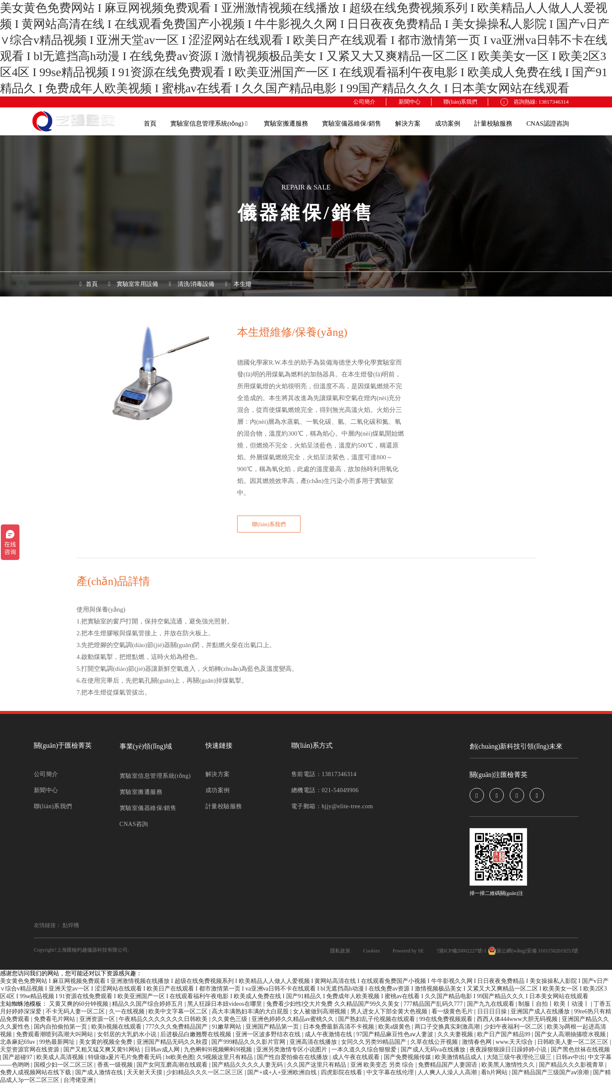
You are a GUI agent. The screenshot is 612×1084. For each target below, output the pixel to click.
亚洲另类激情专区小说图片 (292, 1049)
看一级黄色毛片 (453, 1011)
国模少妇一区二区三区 (64, 1065)
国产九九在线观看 (491, 1004)
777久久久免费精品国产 (177, 1027)
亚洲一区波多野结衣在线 (268, 1034)
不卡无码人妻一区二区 (76, 1011)
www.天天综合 (515, 1042)
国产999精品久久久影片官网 (249, 1042)
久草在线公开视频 (434, 1042)
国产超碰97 (18, 1057)
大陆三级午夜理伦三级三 (519, 1057)
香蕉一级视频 (115, 1065)
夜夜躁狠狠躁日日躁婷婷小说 (509, 1049)
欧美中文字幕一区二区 (178, 1011)
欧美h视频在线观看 (117, 1027)
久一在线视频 (127, 1011)
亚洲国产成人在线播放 (541, 1011)
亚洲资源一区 (98, 1019)
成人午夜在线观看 (356, 1057)
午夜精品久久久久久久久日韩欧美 (164, 1019)
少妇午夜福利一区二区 (514, 1027)
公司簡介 (364, 102)
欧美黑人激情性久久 (508, 1065)
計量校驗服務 (493, 123)
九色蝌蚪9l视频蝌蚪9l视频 (219, 1049)
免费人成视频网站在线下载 (36, 1072)
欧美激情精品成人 (459, 1057)
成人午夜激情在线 (329, 1034)
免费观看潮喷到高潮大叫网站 (55, 1034)
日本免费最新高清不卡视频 (339, 1027)
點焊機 (71, 925)
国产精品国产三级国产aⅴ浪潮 (551, 1072)
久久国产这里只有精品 (317, 1065)
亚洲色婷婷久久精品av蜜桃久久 (293, 1019)
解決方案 (408, 123)
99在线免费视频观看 (446, 1019)
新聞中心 (410, 102)
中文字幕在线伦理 (390, 1072)
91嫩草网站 (227, 1027)
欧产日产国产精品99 (504, 1034)
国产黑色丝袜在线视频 (580, 1049)
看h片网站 (495, 1072)
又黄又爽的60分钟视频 (79, 1004)
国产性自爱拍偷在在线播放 (293, 1057)
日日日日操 (492, 1011)
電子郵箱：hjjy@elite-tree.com (332, 806)
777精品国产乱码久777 (434, 1004)
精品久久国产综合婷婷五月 (148, 1004)
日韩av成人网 (163, 1049)
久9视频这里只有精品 (225, 1057)
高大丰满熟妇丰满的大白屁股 (251, 1011)
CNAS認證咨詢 (548, 123)
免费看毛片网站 (55, 1019)
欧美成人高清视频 (60, 1057)
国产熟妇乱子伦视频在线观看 (377, 1019)
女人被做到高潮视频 (320, 1011)
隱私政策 (340, 951)
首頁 (150, 123)
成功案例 (447, 123)
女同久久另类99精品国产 (374, 1042)
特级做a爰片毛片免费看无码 (125, 1057)
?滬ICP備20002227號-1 (461, 951)
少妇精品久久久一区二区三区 (205, 1072)
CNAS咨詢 (134, 824)
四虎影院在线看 (342, 1072)
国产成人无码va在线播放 (434, 1049)
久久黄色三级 (230, 1019)
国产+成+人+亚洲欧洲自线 (282, 1072)
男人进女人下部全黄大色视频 (389, 1011)
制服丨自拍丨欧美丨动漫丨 (554, 1004)
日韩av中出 (570, 1057)
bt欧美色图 (180, 1057)
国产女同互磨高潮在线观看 (173, 1065)
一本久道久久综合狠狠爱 (364, 1049)
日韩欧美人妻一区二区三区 (573, 1042)
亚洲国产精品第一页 (273, 1027)
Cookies (371, 951)
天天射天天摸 (145, 1072)
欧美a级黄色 (395, 1027)
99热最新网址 (57, 1042)
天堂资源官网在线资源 (30, 1049)
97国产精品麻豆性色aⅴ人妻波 (395, 1034)
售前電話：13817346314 (324, 774)
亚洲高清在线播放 (314, 1042)
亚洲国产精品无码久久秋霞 (173, 1042)
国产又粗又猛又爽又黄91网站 (102, 1049)
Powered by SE (408, 951)
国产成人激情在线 (99, 1072)
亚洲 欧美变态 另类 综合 (382, 1065)
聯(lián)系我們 (460, 102)
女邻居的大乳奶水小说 (127, 1034)
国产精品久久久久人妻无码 (248, 1065)
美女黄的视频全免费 (106, 1042)
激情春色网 (477, 1042)
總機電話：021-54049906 (325, 790)
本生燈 (242, 284)
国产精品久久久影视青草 (572, 1065)
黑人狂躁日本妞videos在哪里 (225, 1004)
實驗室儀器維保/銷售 (351, 123)
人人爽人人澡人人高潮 (448, 1072)
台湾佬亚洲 (79, 1080)
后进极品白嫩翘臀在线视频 (196, 1034)
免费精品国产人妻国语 (448, 1065)
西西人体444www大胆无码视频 (518, 1019)
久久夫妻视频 (456, 1034)
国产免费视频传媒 (408, 1057)
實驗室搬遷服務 (286, 123)
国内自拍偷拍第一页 (61, 1027)
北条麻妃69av (18, 1042)
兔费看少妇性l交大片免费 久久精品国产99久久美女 (333, 1004)
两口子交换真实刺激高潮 (448, 1027)
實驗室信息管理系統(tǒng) (208, 123)
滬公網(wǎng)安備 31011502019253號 (533, 951)
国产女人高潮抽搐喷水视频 (571, 1034)
